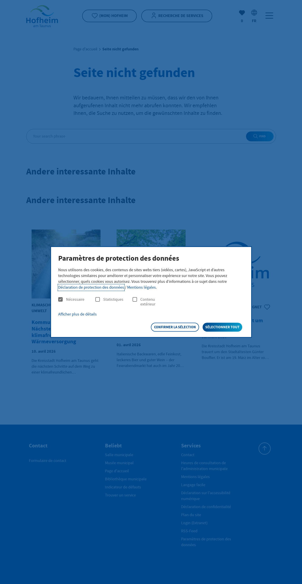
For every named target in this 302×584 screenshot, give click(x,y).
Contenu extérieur (144, 302)
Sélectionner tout (222, 327)
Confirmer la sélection (175, 327)
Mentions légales (141, 287)
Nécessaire (71, 299)
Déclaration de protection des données (91, 287)
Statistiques (109, 299)
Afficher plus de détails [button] (77, 314)
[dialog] (151, 292)
